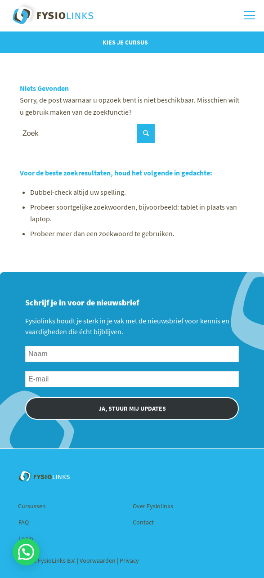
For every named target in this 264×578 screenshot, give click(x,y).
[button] (26, 551)
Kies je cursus (125, 42)
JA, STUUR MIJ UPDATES (132, 408)
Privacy (129, 560)
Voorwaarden (98, 560)
